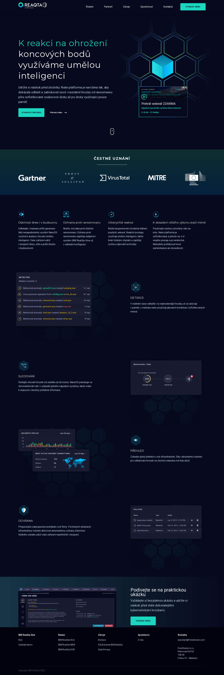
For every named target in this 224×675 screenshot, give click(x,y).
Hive (20, 640)
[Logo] (32, 6)
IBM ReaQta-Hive (66, 640)
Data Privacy (104, 649)
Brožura (102, 640)
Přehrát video (58, 113)
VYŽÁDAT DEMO (193, 7)
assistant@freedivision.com (191, 640)
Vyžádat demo (25, 645)
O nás (140, 640)
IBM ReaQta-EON (66, 649)
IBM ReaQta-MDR (66, 645)
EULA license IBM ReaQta (110, 645)
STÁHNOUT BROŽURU (31, 113)
